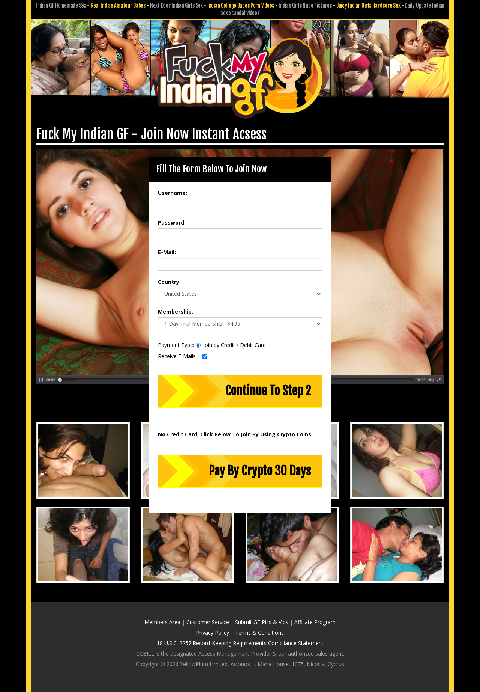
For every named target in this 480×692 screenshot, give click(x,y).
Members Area (162, 622)
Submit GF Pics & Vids (261, 622)
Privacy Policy (212, 632)
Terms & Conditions (259, 632)
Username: (172, 192)
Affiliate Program (315, 622)
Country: (169, 281)
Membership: (175, 311)
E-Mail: (167, 252)
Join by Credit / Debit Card (231, 344)
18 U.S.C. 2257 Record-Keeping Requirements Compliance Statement (240, 643)
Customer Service (207, 622)
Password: (172, 222)
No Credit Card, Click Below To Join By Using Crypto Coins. (235, 434)
